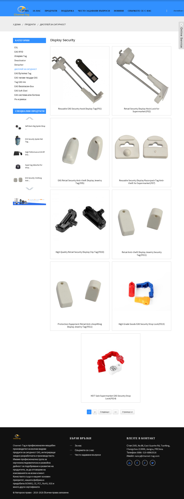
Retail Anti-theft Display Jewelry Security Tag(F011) (142, 253)
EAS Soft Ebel (20, 90)
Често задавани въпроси (94, 10)
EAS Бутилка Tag (22, 72)
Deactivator (20, 59)
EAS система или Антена (27, 94)
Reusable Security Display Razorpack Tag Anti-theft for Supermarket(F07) (141, 181)
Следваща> (105, 412)
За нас (37, 10)
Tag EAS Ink (20, 81)
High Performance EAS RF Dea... (35, 152)
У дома (17, 24)
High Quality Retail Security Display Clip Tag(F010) (80, 253)
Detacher (18, 64)
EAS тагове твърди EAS (26, 77)
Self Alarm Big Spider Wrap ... (35, 127)
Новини (119, 10)
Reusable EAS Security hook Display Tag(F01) (80, 108)
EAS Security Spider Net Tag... (34, 139)
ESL (16, 47)
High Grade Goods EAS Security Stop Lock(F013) (142, 323)
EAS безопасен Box (24, 85)
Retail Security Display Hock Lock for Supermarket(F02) (141, 109)
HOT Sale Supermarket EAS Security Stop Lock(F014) (111, 396)
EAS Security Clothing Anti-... (33, 178)
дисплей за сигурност (53, 24)
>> (116, 412)
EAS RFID (18, 51)
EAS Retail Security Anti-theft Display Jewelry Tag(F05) (80, 181)
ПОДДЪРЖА (67, 10)
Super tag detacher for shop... (33, 165)
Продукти (51, 10)
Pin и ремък (20, 98)
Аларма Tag (20, 55)
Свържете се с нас (139, 10)
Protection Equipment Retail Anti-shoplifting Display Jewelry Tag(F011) (80, 325)
